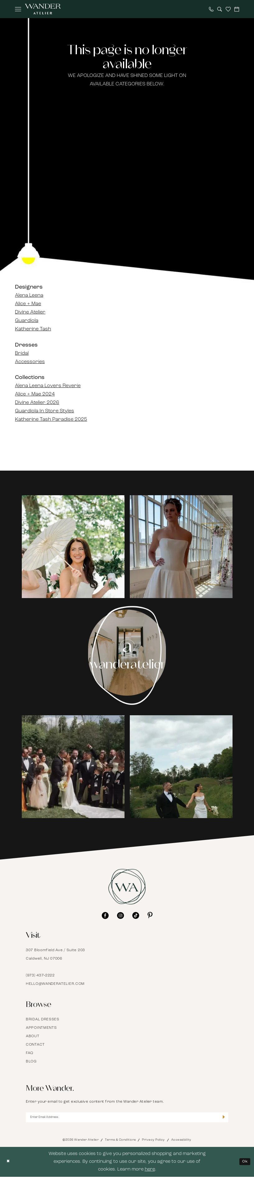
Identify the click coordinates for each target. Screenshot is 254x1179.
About (33, 1036)
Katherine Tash (33, 329)
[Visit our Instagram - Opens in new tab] (120, 915)
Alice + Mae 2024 (35, 394)
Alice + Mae (28, 303)
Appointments (41, 1028)
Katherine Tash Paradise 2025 (51, 419)
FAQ (29, 1053)
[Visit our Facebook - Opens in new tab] (105, 915)
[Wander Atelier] (43, 9)
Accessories (30, 361)
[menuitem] (18, 9)
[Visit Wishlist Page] (228, 9)
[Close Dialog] (9, 1164)
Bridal (22, 353)
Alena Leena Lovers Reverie (48, 385)
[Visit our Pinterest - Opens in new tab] (150, 915)
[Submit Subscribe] (222, 1118)
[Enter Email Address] (127, 1118)
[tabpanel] (73, 547)
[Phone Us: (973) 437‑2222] (211, 9)
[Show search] (219, 9)
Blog (31, 1061)
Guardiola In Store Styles (44, 411)
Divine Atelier (30, 312)
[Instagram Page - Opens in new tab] (127, 655)
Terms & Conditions (120, 1142)
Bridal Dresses (42, 1019)
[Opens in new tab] (73, 546)
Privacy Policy (153, 1142)
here (150, 1172)
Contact (35, 1045)
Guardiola (26, 320)
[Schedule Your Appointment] (237, 9)
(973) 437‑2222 (40, 975)
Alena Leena (29, 295)
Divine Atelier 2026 (37, 402)
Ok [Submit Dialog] (243, 1164)
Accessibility (181, 1142)
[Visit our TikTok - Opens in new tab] (135, 915)
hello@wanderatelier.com (55, 984)
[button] (18, 9)
